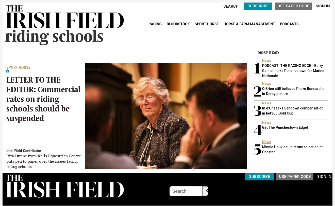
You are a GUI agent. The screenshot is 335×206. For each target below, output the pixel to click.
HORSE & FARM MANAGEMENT (250, 24)
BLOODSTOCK (179, 24)
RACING (155, 24)
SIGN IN (323, 6)
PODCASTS (289, 24)
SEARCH (231, 6)
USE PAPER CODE (293, 6)
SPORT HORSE (207, 24)
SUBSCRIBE (258, 6)
